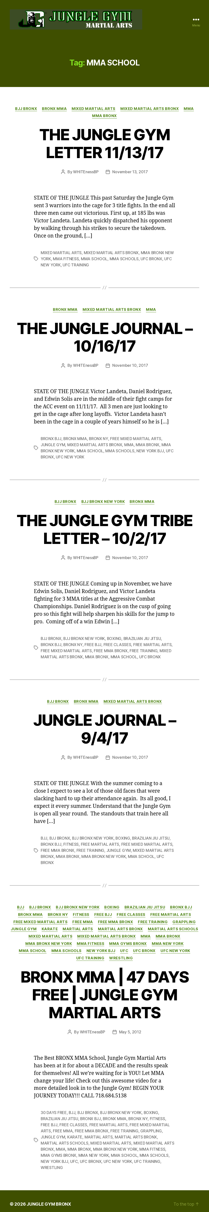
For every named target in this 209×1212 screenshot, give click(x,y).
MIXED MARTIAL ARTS (93, 110)
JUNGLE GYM (53, 445)
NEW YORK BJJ (150, 450)
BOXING (115, 637)
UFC (124, 947)
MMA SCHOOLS (124, 260)
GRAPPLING (184, 918)
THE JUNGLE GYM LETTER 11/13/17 (104, 145)
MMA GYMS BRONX (128, 940)
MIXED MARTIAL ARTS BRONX (149, 110)
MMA (189, 110)
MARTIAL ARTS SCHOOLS (173, 926)
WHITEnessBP (86, 173)
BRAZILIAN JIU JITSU (143, 637)
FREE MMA (82, 918)
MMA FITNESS (66, 260)
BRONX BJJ (51, 439)
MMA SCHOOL (94, 260)
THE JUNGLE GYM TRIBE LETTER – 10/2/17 (105, 528)
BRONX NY (99, 439)
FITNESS (71, 842)
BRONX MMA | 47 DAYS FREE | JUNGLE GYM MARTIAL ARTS (104, 991)
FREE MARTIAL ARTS (152, 643)
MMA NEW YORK (168, 940)
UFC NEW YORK (70, 456)
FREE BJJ (93, 643)
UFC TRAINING (76, 265)
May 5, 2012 (130, 1028)
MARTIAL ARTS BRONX (120, 926)
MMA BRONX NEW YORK (104, 853)
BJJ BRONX (26, 110)
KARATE (49, 926)
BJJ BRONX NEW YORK (103, 501)
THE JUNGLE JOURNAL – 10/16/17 (104, 337)
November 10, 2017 (130, 366)
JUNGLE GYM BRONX (49, 1198)
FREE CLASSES (118, 643)
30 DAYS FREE (54, 1109)
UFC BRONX (151, 260)
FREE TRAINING (144, 649)
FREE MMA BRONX (111, 649)
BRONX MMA (54, 110)
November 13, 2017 (130, 173)
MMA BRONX (104, 117)
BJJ (44, 836)
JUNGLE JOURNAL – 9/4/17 (104, 727)
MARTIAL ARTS (78, 926)
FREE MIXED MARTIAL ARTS (136, 439)
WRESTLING (121, 955)
